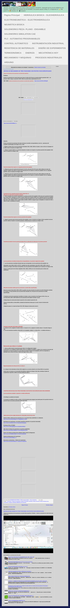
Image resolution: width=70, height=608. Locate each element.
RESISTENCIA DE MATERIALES (19, 48)
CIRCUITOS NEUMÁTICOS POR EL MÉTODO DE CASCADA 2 (19, 571)
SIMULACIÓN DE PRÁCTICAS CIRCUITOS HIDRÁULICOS (19, 576)
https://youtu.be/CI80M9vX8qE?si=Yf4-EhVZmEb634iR (15, 433)
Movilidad (14, 502)
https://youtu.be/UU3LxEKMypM (41, 80)
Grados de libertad (43, 501)
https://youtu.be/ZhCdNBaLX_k (10, 123)
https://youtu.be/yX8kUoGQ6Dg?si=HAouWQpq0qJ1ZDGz (16, 430)
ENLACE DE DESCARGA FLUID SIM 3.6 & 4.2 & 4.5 (17, 566)
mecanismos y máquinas (8, 502)
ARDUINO (9, 62)
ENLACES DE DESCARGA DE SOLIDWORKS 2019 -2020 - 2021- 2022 (21, 557)
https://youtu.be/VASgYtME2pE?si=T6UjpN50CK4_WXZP (15, 419)
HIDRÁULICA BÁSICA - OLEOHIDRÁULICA (44, 15)
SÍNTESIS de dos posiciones (21, 502)
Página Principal (12, 15)
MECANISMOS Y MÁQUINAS (17, 57)
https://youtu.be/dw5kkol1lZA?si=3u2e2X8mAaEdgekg (15, 422)
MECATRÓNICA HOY (48, 53)
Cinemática (30, 501)
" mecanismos (9, 501)
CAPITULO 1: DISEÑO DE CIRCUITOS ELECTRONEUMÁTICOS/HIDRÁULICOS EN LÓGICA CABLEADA (27, 581)
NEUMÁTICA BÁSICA (14, 24)
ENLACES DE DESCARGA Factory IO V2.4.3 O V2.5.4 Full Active (20, 561)
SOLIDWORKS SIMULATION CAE (20, 34)
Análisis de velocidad (24, 501)
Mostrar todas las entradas (40, 67)
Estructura (38, 501)
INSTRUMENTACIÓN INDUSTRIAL (48, 43)
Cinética (34, 501)
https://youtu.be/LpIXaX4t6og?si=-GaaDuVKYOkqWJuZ (15, 441)
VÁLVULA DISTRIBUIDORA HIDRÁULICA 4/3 (16, 600)
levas (48, 501)
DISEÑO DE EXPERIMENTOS (52, 48)
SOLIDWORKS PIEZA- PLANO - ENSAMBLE (25, 29)
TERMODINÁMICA (12, 53)
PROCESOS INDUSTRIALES (48, 57)
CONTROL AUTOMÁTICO (16, 43)
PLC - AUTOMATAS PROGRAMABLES (22, 39)
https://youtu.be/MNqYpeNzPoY (28, 99)
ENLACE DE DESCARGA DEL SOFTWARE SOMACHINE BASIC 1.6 (20, 595)
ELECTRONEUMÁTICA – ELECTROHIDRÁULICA (27, 20)
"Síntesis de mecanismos (16, 501)
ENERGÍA (30, 53)
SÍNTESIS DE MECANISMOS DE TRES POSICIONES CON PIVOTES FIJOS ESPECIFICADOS (27, 71)
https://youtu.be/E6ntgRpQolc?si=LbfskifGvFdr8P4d (14, 426)
